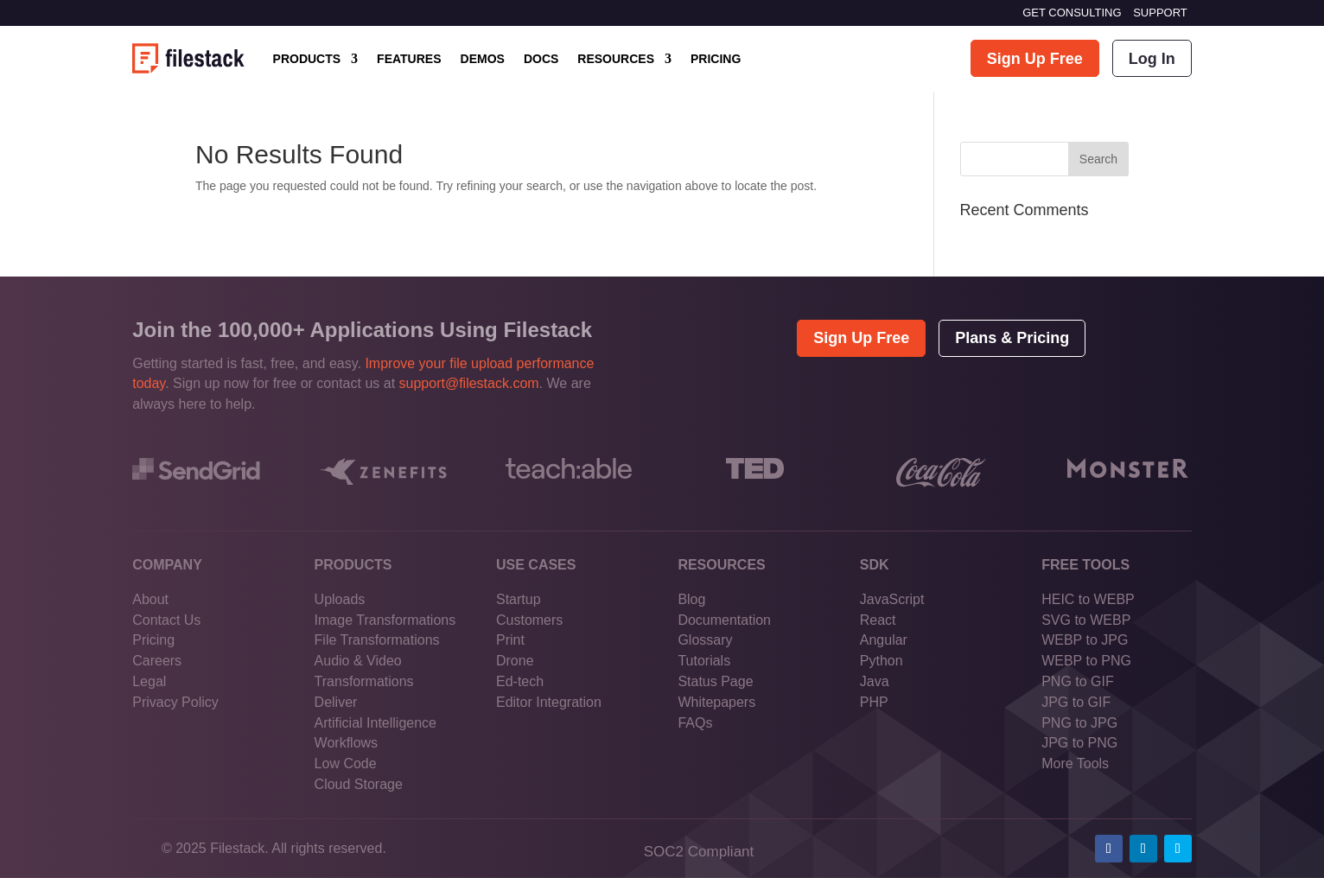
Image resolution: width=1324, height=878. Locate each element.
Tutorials (704, 660)
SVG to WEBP (1085, 620)
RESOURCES (615, 59)
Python (881, 660)
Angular (883, 640)
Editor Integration (549, 702)
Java (874, 681)
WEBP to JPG (1084, 640)
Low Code (346, 763)
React (878, 620)
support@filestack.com (469, 383)
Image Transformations (385, 620)
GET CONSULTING (1071, 12)
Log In (1152, 58)
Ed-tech (520, 681)
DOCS (541, 59)
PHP (874, 702)
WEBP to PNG (1086, 660)
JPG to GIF (1076, 702)
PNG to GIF (1077, 681)
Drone (515, 660)
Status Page (715, 681)
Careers (156, 660)
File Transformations (377, 640)
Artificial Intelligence (375, 723)
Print (510, 640)
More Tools (1075, 763)
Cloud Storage (359, 784)
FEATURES (409, 59)
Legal (149, 681)
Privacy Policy (175, 702)
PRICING (716, 59)
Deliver (336, 702)
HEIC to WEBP (1088, 599)
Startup (518, 599)
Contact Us (166, 620)
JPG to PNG (1079, 742)
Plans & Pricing (1012, 338)
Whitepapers (716, 702)
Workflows (347, 742)
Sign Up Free (1035, 58)
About (150, 599)
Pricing (153, 640)
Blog (691, 599)
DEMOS (483, 59)
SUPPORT (1160, 12)
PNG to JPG (1079, 723)
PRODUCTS (307, 59)
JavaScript (892, 599)
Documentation (724, 620)
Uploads (340, 599)
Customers (529, 620)
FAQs (695, 723)
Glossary (705, 640)
